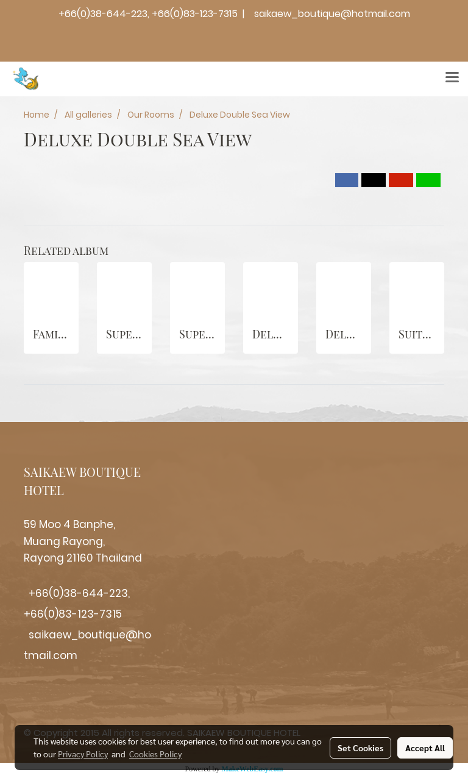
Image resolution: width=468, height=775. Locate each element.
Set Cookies (360, 747)
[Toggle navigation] (452, 78)
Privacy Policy (83, 753)
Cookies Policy (155, 753)
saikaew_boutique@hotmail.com (332, 14)
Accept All (425, 747)
